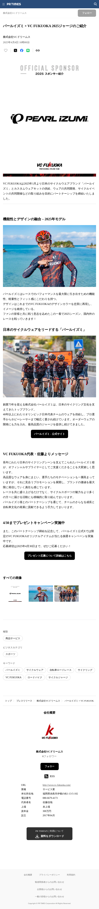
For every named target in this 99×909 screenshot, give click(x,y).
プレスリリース (24, 700)
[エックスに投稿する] (15, 50)
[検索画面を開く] (95, 4)
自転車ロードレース (61, 670)
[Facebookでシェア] (21, 50)
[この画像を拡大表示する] (15, 593)
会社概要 (28, 874)
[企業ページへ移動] (49, 733)
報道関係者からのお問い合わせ (49, 881)
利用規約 (71, 874)
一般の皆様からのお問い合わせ (49, 896)
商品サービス (13, 638)
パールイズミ (13, 670)
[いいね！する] (6, 50)
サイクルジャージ (58, 677)
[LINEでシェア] (28, 50)
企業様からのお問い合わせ (49, 889)
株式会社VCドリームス (48, 700)
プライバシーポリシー (49, 874)
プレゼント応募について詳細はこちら (49, 555)
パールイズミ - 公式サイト (49, 434)
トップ (8, 700)
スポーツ (10, 654)
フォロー (49, 766)
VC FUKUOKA (13, 677)
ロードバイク (35, 677)
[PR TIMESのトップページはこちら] (14, 4)
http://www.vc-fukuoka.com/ (57, 785)
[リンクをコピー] (37, 50)
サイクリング (85, 670)
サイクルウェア (34, 670)
